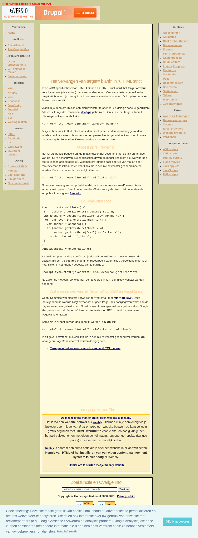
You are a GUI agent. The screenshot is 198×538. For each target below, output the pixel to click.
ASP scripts (170, 149)
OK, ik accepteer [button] (177, 521)
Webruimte (170, 99)
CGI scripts (170, 153)
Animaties (169, 36)
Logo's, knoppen (173, 66)
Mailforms (169, 70)
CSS (10, 96)
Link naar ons (16, 174)
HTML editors (171, 62)
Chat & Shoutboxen (175, 41)
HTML (11, 88)
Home (11, 32)
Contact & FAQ (17, 166)
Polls (166, 78)
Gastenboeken (172, 57)
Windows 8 (15, 146)
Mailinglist (169, 74)
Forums (168, 49)
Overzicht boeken (14, 152)
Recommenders (173, 82)
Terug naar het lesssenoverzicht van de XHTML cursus (85, 348)
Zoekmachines (172, 103)
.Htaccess (14, 101)
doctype (86, 112)
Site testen (170, 87)
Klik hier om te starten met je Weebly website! (96, 465)
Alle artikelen (16, 45)
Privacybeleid (126, 496)
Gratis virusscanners (17, 63)
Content (168, 124)
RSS (10, 113)
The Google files (18, 49)
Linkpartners (16, 179)
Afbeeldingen (171, 32)
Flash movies (171, 161)
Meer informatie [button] (67, 531)
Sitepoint (75, 193)
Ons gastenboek (18, 183)
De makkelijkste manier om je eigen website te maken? (96, 417)
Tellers (167, 95)
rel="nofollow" (123, 297)
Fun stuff (13, 170)
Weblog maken (17, 121)
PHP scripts (170, 174)
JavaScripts (170, 170)
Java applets (171, 166)
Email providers (173, 128)
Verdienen (169, 137)
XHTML (12, 92)
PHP (10, 142)
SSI (10, 117)
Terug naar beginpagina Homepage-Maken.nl (26, 4)
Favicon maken (17, 76)
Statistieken (170, 91)
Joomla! (13, 109)
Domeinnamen (172, 45)
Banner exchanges (175, 120)
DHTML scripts (172, 157)
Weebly (97, 422)
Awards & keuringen (176, 116)
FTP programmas (174, 53)
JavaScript (14, 105)
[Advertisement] (126, 13)
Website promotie (174, 132)
